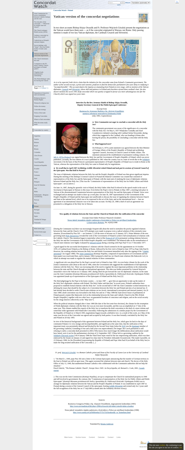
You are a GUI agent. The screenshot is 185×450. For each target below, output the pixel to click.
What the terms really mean (40, 123)
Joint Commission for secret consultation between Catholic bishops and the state (42, 16)
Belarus (36, 142)
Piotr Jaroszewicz (72, 236)
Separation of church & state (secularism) (41, 94)
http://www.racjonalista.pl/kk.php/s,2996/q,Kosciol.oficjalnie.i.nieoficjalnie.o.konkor (102, 406)
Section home (81, 437)
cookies (162, 445)
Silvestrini (76, 89)
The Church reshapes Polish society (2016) (40, 31)
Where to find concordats (42, 119)
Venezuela (37, 223)
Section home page (40, 232)
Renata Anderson (106, 424)
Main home (68, 437)
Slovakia (37, 213)
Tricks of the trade (39, 113)
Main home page (39, 228)
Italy (35, 188)
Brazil (36, 146)
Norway (36, 200)
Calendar (101, 437)
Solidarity (146, 159)
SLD (124, 326)
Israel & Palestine (39, 185)
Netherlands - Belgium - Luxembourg (41, 195)
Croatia (36, 159)
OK (180, 447)
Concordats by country (41, 130)
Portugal (36, 209)
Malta (36, 191)
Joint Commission (86, 254)
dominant (135, 326)
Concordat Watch (59, 10)
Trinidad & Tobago (40, 219)
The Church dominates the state (41, 59)
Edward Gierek (95, 243)
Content (92, 437)
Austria (36, 139)
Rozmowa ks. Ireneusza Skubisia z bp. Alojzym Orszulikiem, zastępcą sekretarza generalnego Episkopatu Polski (102, 112)
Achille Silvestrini (116, 386)
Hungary (37, 182)
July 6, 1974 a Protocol (62, 157)
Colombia (37, 152)
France (36, 172)
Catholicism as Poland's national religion (41, 41)
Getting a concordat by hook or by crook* (41, 36)
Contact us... (38, 235)
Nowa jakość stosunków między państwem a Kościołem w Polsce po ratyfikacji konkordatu (102, 220)
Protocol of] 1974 (112, 238)
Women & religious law (41, 103)
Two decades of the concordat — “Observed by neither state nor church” (41, 24)
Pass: (39, 244)
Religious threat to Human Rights (40, 99)
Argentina (37, 136)
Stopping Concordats (40, 116)
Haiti (35, 178)
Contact (110, 437)
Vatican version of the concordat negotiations (41, 54)
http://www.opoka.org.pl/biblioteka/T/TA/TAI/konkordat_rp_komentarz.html (102, 412)
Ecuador (36, 168)
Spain (36, 216)
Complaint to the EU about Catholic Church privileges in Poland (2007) (41, 66)
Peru (35, 203)
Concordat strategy (40, 109)
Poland (36, 206)
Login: (40, 241)
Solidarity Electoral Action (64, 335)
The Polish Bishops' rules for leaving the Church (42, 79)
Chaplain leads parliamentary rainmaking (38, 73)
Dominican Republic (40, 165)
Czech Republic (39, 162)
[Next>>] (45, 88)
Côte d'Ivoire (38, 155)
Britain (36, 149)
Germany (37, 175)
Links (119, 437)
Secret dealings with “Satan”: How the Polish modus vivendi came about (41, 47)
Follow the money (39, 106)
